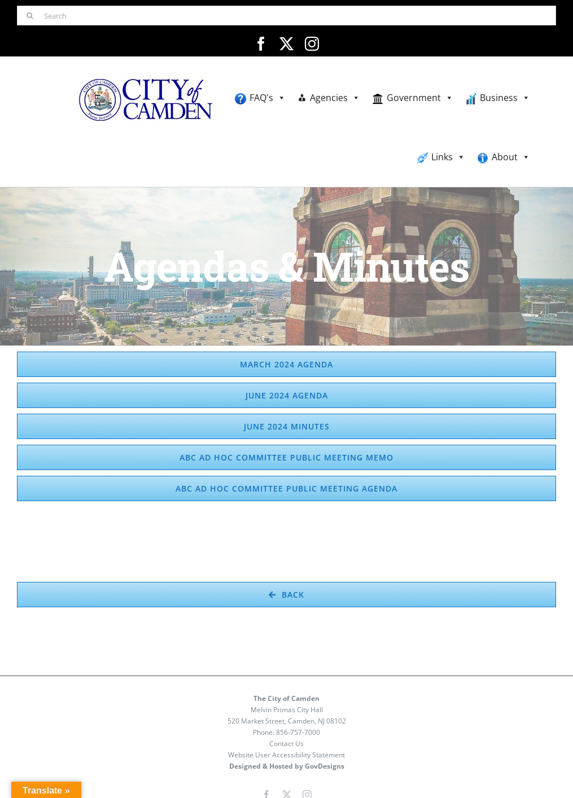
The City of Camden (286, 698)
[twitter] (286, 44)
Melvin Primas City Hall (287, 709)
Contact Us (286, 743)
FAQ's (268, 98)
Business (505, 98)
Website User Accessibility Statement (286, 755)
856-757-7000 (298, 732)
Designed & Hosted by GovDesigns (286, 766)
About (511, 157)
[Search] (286, 15)
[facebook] (261, 44)
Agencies (335, 98)
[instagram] (312, 44)
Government (420, 98)
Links (448, 157)
